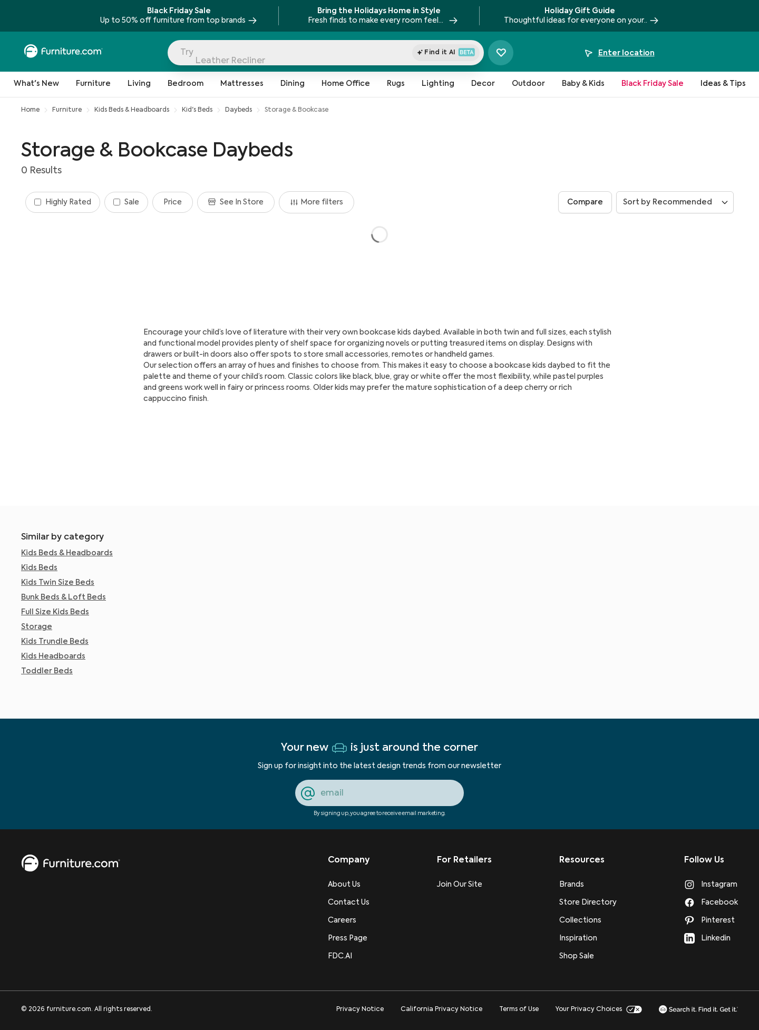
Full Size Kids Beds (55, 612)
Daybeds (238, 110)
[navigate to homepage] (63, 52)
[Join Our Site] (464, 884)
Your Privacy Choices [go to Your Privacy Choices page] (599, 1009)
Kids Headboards (53, 656)
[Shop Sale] (588, 956)
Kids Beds (39, 568)
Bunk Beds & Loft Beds (63, 597)
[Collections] (588, 920)
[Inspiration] (588, 938)
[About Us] (348, 884)
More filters (316, 202)
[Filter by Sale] (126, 202)
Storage (36, 627)
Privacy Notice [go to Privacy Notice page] (360, 1009)
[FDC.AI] (348, 956)
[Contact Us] (348, 902)
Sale (131, 202)
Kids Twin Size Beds (57, 582)
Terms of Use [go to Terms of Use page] (519, 1009)
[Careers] (348, 920)
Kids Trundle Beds (55, 641)
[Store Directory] (588, 902)
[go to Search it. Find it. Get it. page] (698, 1009)
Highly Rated (68, 202)
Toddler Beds (47, 671)
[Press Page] (348, 938)
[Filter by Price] (172, 202)
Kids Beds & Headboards (131, 110)
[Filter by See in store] (236, 202)
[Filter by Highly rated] (62, 202)
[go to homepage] (70, 863)
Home (30, 110)
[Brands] (588, 884)
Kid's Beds (197, 110)
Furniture (67, 110)
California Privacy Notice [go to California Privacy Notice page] (441, 1009)
